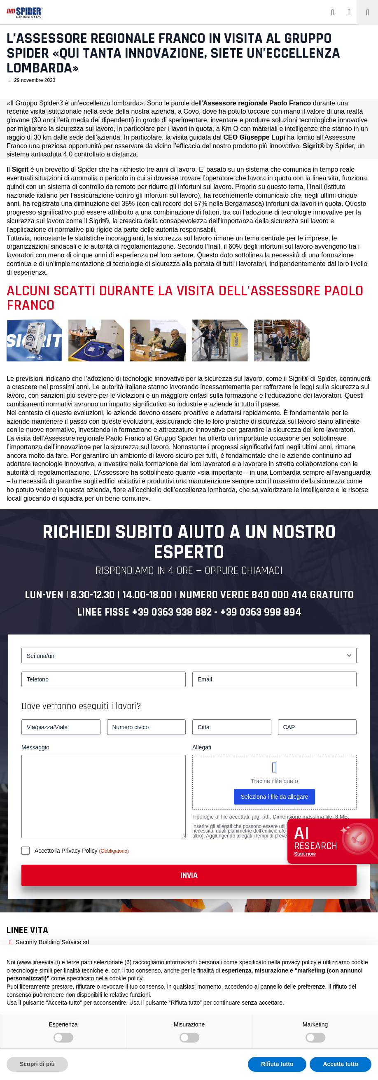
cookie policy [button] (126, 978)
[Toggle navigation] (367, 12)
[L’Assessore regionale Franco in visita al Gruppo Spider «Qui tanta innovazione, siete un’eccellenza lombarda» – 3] (158, 340)
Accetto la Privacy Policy (67, 850)
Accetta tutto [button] (340, 1064)
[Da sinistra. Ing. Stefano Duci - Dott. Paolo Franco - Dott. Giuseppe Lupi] (96, 340)
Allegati (201, 747)
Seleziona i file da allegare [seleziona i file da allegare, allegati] (274, 796)
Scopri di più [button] (37, 1064)
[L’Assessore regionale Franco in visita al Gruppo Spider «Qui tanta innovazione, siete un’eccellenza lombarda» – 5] (282, 340)
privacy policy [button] (299, 962)
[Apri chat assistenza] (332, 841)
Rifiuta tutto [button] (277, 1064)
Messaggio (35, 747)
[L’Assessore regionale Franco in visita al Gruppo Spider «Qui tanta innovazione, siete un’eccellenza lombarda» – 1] (34, 340)
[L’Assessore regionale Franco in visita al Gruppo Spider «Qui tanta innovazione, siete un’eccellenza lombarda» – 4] (219, 340)
